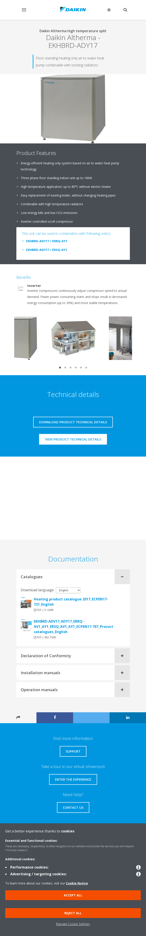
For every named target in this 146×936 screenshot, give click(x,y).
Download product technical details (73, 422)
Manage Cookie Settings (73, 924)
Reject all (73, 913)
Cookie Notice (77, 883)
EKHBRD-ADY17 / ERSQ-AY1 (46, 250)
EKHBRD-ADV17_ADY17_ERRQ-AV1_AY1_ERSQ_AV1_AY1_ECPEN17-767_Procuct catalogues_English (73, 626)
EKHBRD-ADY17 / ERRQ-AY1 (46, 241)
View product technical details (73, 439)
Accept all (73, 895)
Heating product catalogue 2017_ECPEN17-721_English (71, 602)
